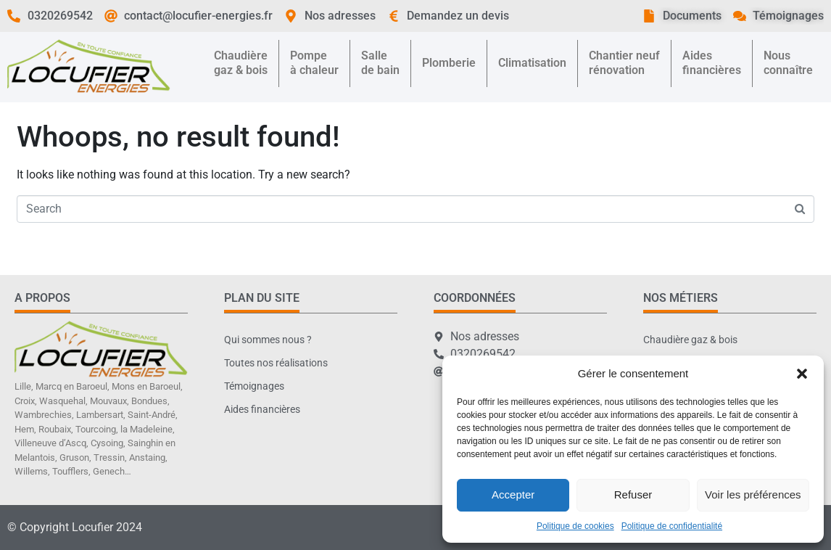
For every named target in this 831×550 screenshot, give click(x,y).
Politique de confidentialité (671, 526)
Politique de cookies (575, 526)
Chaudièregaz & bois (241, 63)
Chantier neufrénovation (624, 63)
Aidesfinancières (711, 63)
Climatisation (532, 63)
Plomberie (449, 63)
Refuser (633, 494)
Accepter (513, 494)
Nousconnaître (788, 63)
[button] (802, 373)
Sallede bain (380, 63)
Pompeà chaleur (314, 63)
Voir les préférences (753, 494)
